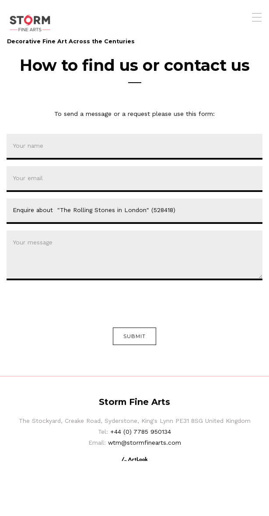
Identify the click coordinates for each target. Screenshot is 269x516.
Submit (134, 336)
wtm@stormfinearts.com (144, 442)
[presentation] (73, 304)
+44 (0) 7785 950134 (140, 431)
